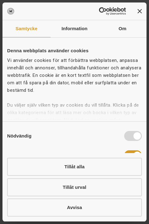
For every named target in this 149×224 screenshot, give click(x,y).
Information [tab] (74, 28)
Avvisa (74, 207)
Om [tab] (122, 28)
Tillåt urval (74, 187)
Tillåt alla (74, 166)
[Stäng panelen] (140, 11)
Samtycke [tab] (27, 28)
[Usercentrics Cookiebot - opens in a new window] (99, 11)
